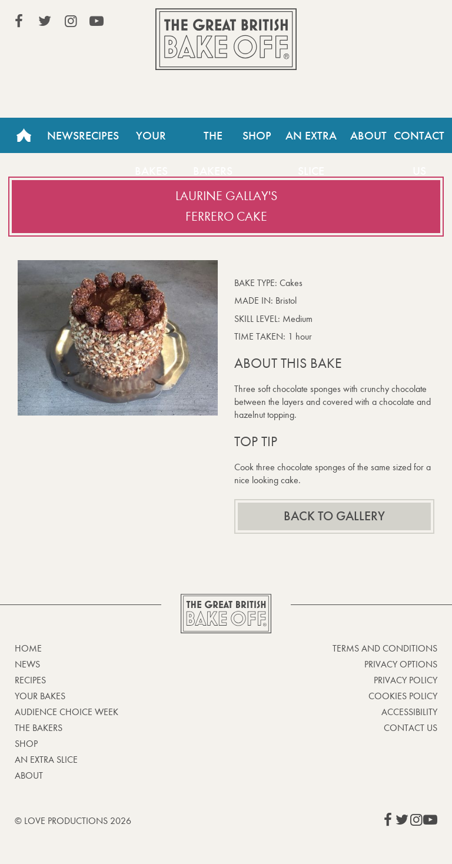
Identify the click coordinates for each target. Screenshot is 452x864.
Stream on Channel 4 (383, 23)
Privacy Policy (405, 680)
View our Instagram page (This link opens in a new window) (71, 21)
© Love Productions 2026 (73, 820)
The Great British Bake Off (226, 39)
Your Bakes (151, 140)
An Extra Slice (311, 140)
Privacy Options (400, 664)
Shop (256, 135)
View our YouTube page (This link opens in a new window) (96, 21)
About (368, 135)
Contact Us (410, 727)
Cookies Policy (402, 696)
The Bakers (212, 140)
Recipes (99, 135)
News (63, 135)
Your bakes (40, 696)
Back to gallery (334, 516)
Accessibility (409, 711)
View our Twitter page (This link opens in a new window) (45, 21)
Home (23, 135)
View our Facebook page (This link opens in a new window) (19, 21)
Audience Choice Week (66, 711)
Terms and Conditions (385, 648)
